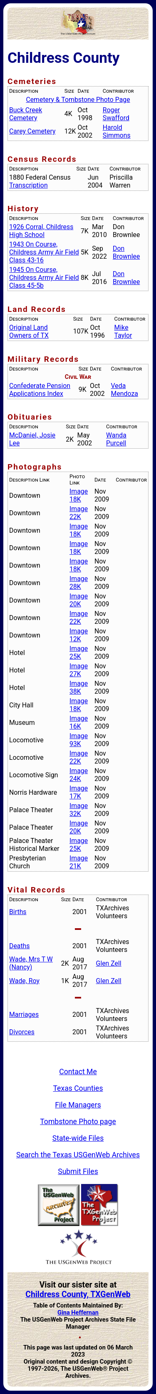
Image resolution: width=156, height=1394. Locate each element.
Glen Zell (108, 963)
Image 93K (78, 740)
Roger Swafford (116, 114)
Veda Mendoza (124, 390)
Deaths (19, 946)
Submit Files (78, 1171)
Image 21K (78, 862)
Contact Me (78, 1072)
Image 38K (78, 687)
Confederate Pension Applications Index (39, 390)
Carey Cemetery (32, 131)
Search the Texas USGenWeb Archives (78, 1155)
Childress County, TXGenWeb (78, 1294)
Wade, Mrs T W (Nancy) (31, 963)
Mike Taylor (123, 331)
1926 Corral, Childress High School (41, 231)
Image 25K (78, 652)
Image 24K (78, 775)
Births (18, 912)
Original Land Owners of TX (29, 331)
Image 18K (78, 495)
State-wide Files (78, 1138)
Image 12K (78, 635)
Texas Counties (78, 1088)
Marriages (24, 1014)
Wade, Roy (24, 981)
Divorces (22, 1032)
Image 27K (78, 670)
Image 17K (78, 792)
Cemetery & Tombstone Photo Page (78, 100)
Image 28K (78, 583)
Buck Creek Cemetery (25, 114)
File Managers (78, 1105)
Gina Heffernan (78, 1312)
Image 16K (78, 722)
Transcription (28, 185)
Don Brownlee (126, 252)
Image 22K (78, 513)
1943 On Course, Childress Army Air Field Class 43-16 (44, 252)
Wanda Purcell (116, 439)
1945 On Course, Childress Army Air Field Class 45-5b (44, 277)
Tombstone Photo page (78, 1121)
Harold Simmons (117, 131)
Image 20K (78, 600)
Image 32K (78, 810)
